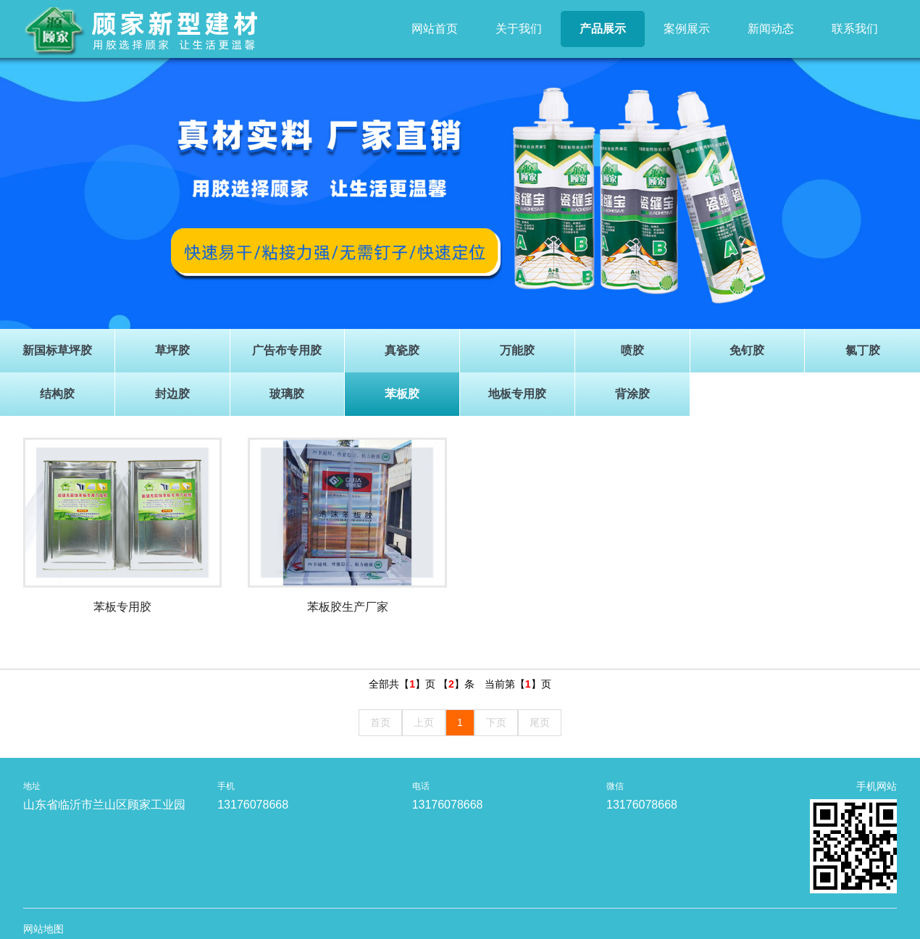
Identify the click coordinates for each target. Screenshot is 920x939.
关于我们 (518, 28)
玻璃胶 (286, 394)
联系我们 (855, 28)
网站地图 (43, 929)
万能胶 (517, 350)
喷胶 (632, 350)
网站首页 (434, 28)
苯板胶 (402, 394)
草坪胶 (172, 350)
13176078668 (252, 804)
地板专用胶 (517, 394)
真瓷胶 (402, 350)
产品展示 (603, 28)
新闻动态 (771, 28)
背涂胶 (632, 394)
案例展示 (687, 28)
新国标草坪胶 (57, 350)
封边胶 (172, 394)
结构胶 (57, 394)
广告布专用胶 (287, 350)
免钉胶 (746, 350)
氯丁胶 (862, 350)
